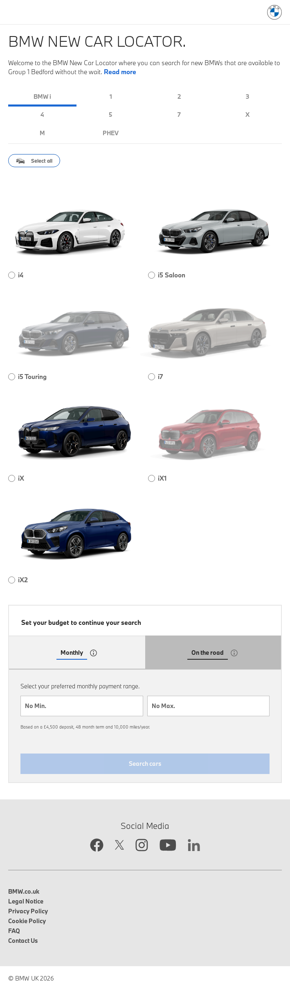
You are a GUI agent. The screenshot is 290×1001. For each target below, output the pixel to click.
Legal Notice (25, 901)
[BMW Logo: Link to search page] (274, 12)
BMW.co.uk (23, 891)
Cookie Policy (27, 921)
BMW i (42, 96)
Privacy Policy (28, 911)
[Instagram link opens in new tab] (141, 846)
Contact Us (23, 940)
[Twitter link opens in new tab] (119, 846)
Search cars (145, 763)
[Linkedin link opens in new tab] (194, 846)
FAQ (14, 931)
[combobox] (81, 706)
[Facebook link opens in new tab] (96, 845)
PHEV (111, 133)
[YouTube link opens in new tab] (168, 846)
